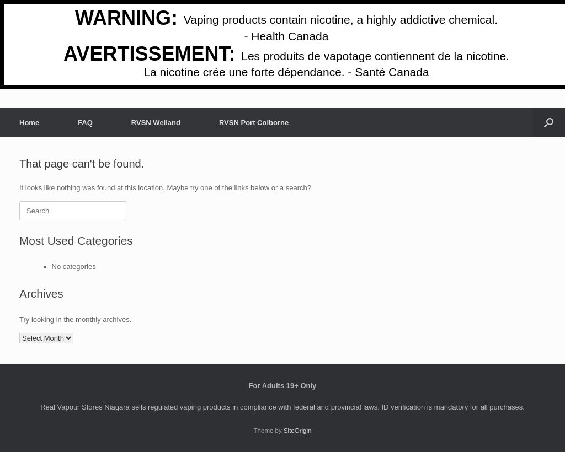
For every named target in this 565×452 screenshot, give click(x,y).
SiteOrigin (298, 430)
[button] (548, 122)
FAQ (85, 123)
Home (29, 123)
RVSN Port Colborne (254, 123)
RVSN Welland (155, 123)
